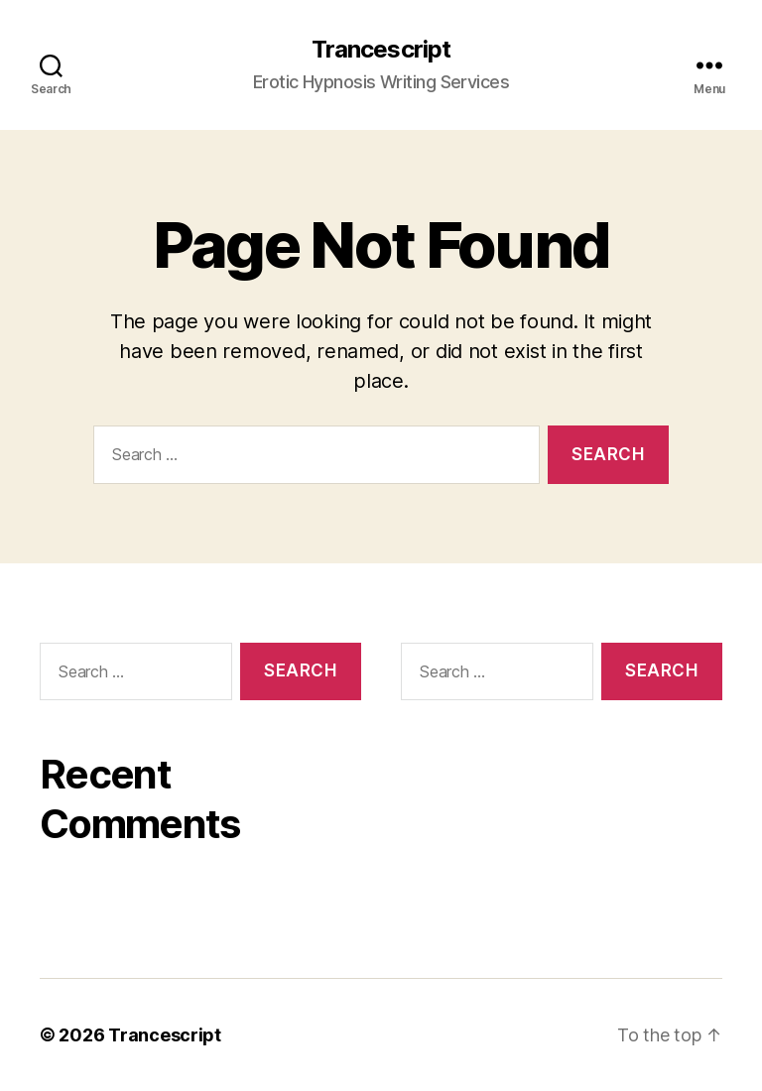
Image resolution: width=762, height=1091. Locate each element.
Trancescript (380, 49)
